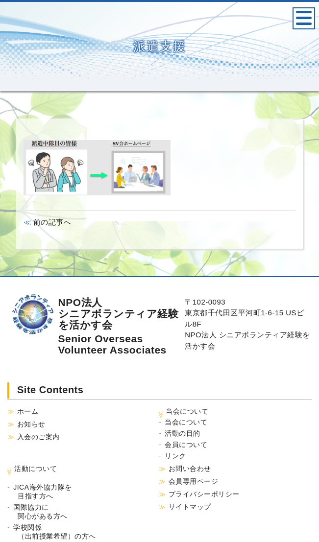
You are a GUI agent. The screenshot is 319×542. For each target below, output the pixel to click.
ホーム (28, 411)
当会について (186, 422)
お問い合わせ (190, 468)
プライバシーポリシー (204, 494)
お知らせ (31, 424)
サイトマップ (190, 507)
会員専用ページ (194, 481)
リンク (175, 456)
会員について (186, 444)
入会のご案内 (38, 437)
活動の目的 (182, 433)
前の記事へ (51, 222)
